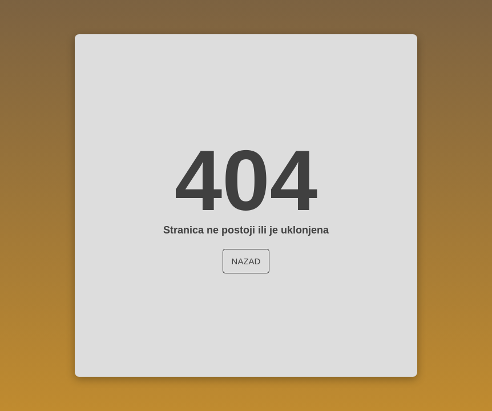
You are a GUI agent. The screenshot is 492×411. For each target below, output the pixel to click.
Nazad (246, 261)
